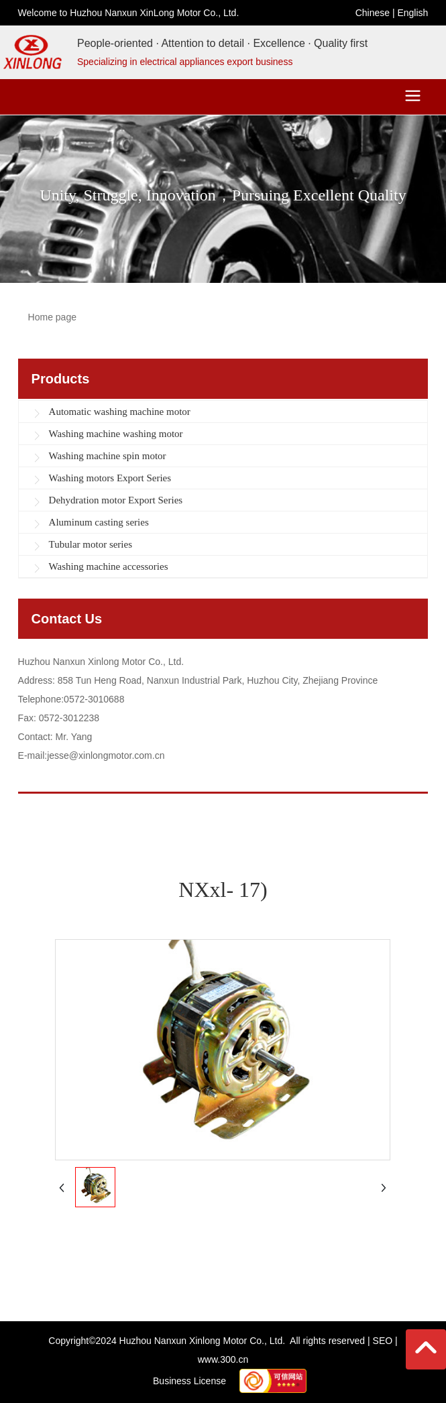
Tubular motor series (90, 544)
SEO (383, 1340)
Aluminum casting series (99, 522)
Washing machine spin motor (107, 455)
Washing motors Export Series (110, 478)
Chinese (372, 12)
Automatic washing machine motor (119, 411)
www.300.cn (223, 1359)
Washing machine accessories (108, 566)
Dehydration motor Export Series (116, 500)
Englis (410, 12)
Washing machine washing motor (116, 433)
